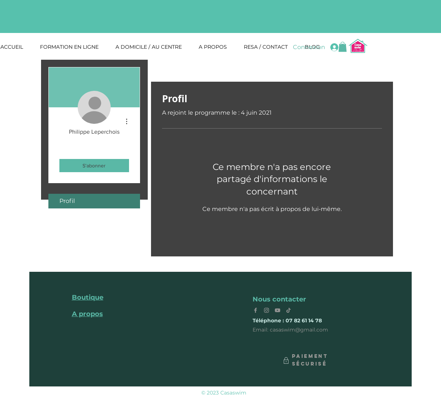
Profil (67, 200)
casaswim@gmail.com (299, 329)
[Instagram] (266, 310)
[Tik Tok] (288, 310)
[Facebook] (255, 310)
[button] (342, 47)
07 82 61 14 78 (304, 320)
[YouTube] (277, 310)
